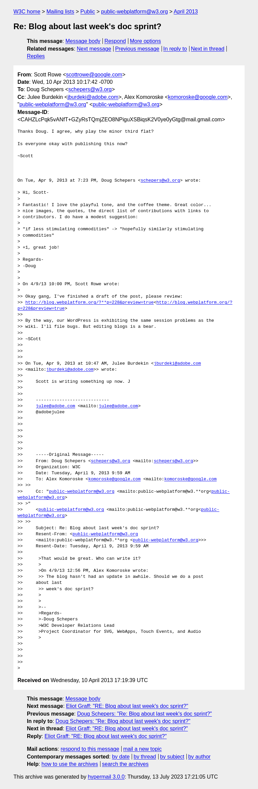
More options (145, 41)
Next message (94, 49)
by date (120, 757)
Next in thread (207, 49)
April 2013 (186, 11)
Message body (83, 41)
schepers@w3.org (90, 89)
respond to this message (89, 749)
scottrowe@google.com (94, 74)
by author (199, 757)
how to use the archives (70, 764)
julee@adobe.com (55, 406)
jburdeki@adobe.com (93, 97)
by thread (145, 757)
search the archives (125, 764)
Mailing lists (60, 11)
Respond (115, 41)
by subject (172, 757)
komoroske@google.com (197, 97)
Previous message (137, 49)
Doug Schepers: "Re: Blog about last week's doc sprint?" (144, 714)
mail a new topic (142, 749)
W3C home (26, 11)
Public (87, 11)
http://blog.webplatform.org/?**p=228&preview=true (89, 303)
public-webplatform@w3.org (134, 11)
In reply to (175, 49)
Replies (36, 56)
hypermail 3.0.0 (106, 777)
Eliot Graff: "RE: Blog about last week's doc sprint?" (127, 706)
